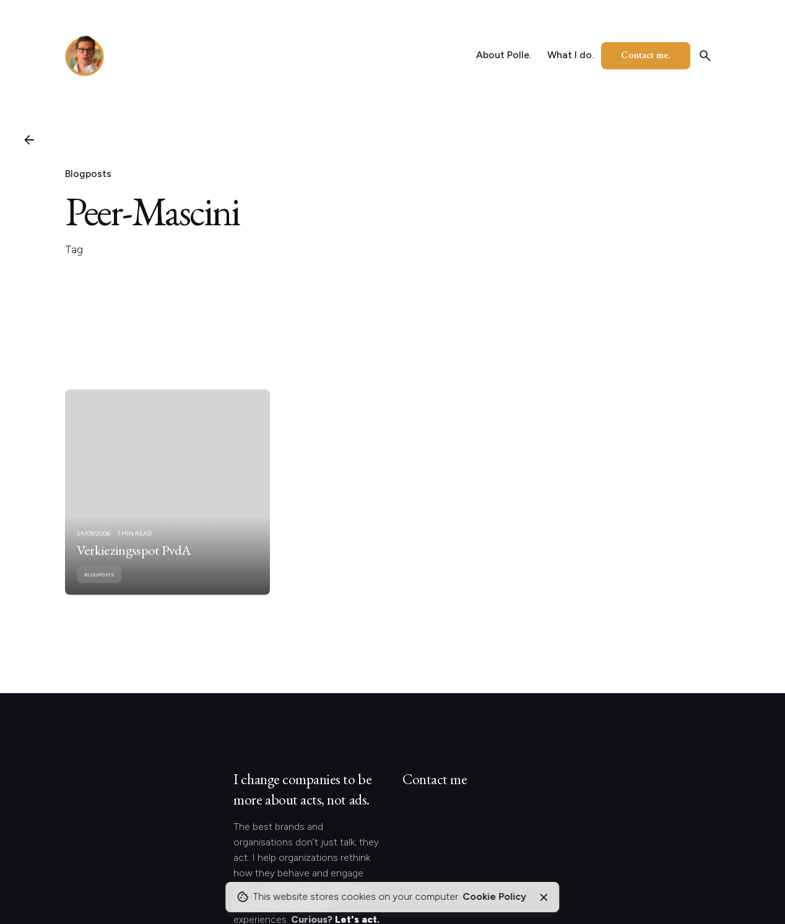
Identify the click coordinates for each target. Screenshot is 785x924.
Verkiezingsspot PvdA (134, 562)
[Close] (543, 897)
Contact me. (645, 54)
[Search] (705, 56)
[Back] (29, 140)
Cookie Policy (494, 896)
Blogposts (88, 173)
